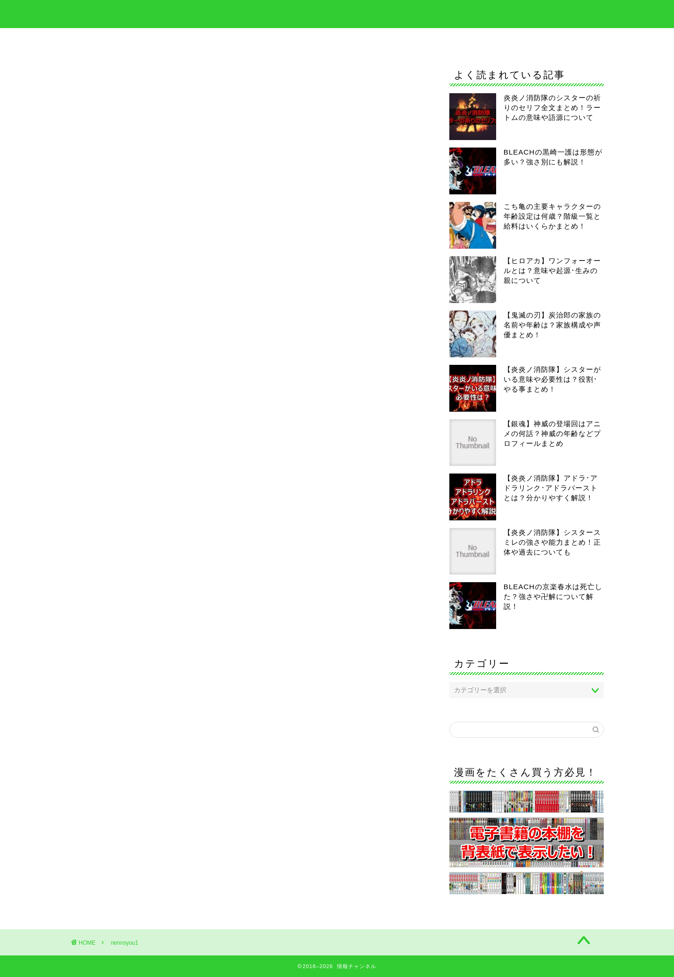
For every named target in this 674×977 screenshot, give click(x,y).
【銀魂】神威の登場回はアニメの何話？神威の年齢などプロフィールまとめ (552, 433)
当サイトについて (493, 39)
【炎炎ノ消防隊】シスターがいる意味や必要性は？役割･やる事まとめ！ (552, 379)
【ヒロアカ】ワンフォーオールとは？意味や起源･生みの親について (552, 270)
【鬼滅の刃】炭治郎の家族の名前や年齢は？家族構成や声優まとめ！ (552, 325)
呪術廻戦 (425, 39)
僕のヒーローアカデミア (345, 39)
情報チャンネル (337, 13)
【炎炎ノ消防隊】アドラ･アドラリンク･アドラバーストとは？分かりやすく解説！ (551, 488)
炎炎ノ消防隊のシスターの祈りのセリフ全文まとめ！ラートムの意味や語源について (552, 107)
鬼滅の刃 (266, 39)
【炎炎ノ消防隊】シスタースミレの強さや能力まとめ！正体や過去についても (552, 542)
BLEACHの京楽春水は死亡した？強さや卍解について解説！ (553, 596)
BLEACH (212, 39)
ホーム (162, 39)
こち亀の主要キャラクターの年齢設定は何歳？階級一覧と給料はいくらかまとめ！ (552, 216)
